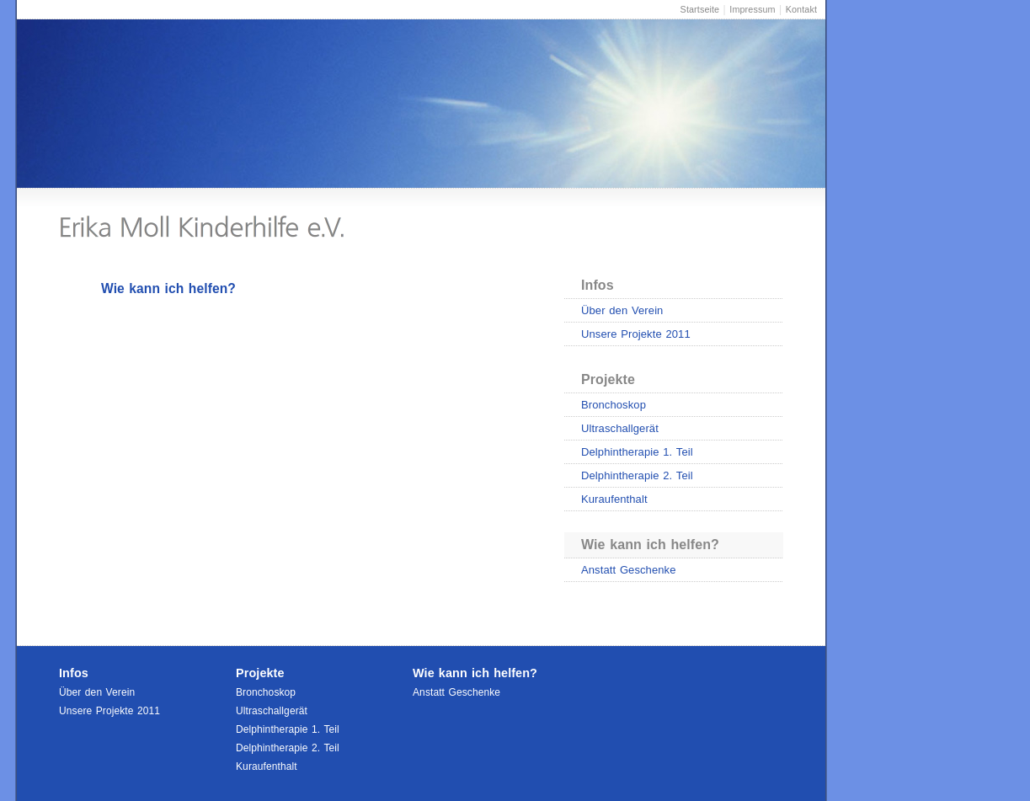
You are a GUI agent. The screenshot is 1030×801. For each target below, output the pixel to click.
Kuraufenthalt (614, 499)
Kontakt (801, 9)
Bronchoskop (613, 404)
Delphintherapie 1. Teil (637, 452)
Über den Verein (622, 310)
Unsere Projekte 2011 (636, 334)
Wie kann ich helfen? (650, 544)
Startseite (700, 9)
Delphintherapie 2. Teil (637, 475)
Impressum (752, 9)
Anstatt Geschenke (628, 569)
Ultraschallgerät (620, 428)
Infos (597, 285)
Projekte (608, 379)
